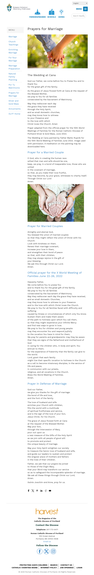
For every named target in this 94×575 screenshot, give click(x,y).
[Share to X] (33, 490)
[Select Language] (80, 3)
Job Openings (67, 568)
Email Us (47, 541)
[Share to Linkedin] (41, 490)
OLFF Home (14, 114)
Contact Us (66, 565)
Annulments (15, 109)
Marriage (13, 36)
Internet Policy (49, 568)
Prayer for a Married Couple (46, 152)
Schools (51, 17)
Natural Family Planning (13, 76)
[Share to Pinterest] (37, 490)
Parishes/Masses (37, 17)
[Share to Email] (50, 490)
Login (79, 568)
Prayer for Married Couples (45, 226)
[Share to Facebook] (28, 490)
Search (54, 565)
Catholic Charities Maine (25, 568)
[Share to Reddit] (45, 490)
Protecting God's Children (33, 565)
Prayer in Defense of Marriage (47, 383)
